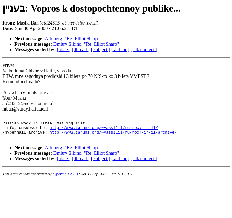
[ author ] (120, 49)
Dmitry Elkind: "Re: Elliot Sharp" (86, 44)
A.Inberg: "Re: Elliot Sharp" (72, 38)
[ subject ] (100, 49)
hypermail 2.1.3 (65, 177)
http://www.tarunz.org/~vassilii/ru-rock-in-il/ (104, 130)
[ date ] (64, 49)
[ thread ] (81, 49)
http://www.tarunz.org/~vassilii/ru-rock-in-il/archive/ (113, 135)
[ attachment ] (143, 49)
